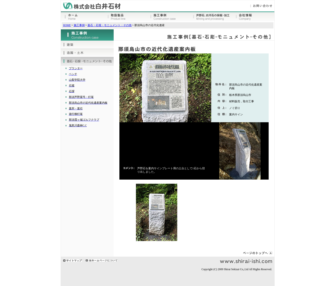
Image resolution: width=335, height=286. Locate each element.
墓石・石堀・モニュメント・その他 (109, 25)
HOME (67, 25)
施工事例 (79, 25)
